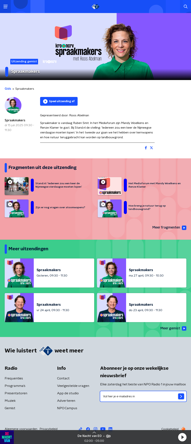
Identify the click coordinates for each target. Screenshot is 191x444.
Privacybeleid (48, 428)
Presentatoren (16, 393)
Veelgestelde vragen (73, 386)
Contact (63, 378)
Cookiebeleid (170, 429)
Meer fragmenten (169, 228)
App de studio (68, 393)
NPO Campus (67, 408)
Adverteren (66, 401)
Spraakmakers (15, 120)
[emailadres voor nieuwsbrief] (143, 396)
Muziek (10, 401)
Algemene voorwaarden (21, 428)
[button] (182, 437)
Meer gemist (173, 328)
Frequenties (14, 378)
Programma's (15, 386)
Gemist (10, 408)
